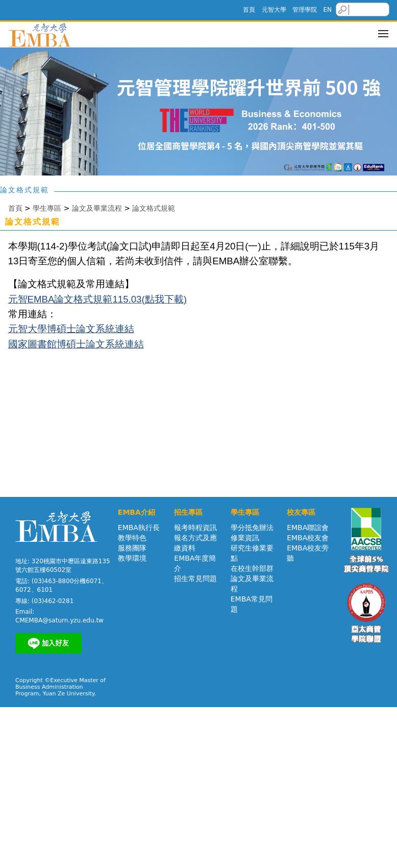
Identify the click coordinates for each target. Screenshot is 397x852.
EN (327, 9)
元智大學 (274, 9)
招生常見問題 (195, 578)
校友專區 (301, 512)
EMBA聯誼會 (308, 527)
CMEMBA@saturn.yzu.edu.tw (59, 620)
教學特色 (132, 538)
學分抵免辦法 (252, 527)
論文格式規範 (153, 208)
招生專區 (188, 512)
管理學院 (304, 9)
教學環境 (132, 558)
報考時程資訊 (195, 527)
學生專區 (47, 208)
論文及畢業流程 (97, 208)
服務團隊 (132, 548)
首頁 (249, 9)
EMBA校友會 (308, 538)
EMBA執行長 (139, 527)
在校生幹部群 (252, 568)
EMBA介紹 (136, 512)
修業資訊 (245, 538)
